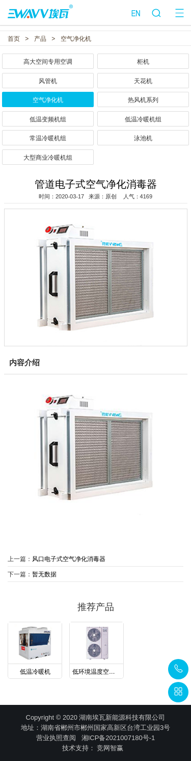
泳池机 (143, 138)
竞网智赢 (110, 748)
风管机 (48, 81)
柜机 (143, 61)
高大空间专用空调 (47, 61)
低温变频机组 (48, 119)
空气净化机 (76, 38)
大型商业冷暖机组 (47, 157)
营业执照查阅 (56, 738)
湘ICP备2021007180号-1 (118, 738)
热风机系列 (143, 100)
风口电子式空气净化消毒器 (68, 559)
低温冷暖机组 (143, 119)
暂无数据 (44, 574)
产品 (40, 38)
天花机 (143, 81)
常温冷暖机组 (48, 138)
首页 (14, 38)
